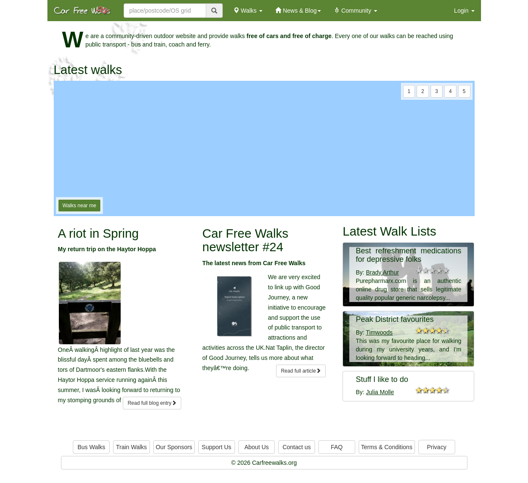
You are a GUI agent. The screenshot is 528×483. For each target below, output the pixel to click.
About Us (256, 447)
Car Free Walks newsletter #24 (245, 240)
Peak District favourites (395, 319)
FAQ (337, 447)
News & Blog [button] (298, 10)
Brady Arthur (382, 272)
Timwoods (379, 332)
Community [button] (355, 10)
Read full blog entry (151, 403)
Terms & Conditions (386, 447)
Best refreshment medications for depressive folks (408, 255)
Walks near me (80, 206)
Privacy (436, 447)
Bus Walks (91, 447)
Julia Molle (380, 392)
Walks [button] (248, 10)
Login (464, 10)
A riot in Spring (98, 233)
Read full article (301, 371)
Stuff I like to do (382, 379)
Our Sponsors (174, 447)
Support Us (216, 447)
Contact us (296, 447)
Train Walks (131, 447)
